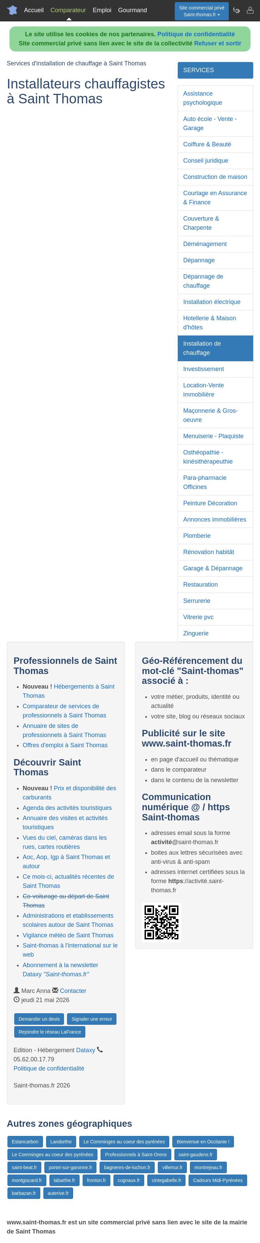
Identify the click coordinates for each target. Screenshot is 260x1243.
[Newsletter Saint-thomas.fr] (236, 10)
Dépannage (199, 260)
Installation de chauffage (202, 348)
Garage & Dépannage (212, 568)
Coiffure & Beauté (207, 144)
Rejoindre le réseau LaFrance (50, 1032)
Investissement (203, 369)
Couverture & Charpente (201, 223)
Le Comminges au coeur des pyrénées (124, 1141)
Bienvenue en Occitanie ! (203, 1141)
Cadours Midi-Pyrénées (217, 1180)
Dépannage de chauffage (203, 281)
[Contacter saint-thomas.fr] (250, 10)
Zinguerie (196, 633)
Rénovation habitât (208, 552)
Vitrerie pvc (198, 617)
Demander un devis (39, 1019)
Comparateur (68, 10)
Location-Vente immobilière (203, 390)
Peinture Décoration (210, 503)
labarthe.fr (64, 1180)
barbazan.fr (24, 1193)
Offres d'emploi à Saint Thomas (65, 745)
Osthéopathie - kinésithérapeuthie (208, 457)
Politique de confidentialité (196, 34)
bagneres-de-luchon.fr (127, 1167)
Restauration (200, 584)
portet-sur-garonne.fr (70, 1167)
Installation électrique (211, 302)
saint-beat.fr (24, 1167)
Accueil (34, 10)
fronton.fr (96, 1180)
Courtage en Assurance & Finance (215, 198)
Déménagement (204, 244)
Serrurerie (196, 600)
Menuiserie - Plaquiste (213, 436)
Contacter (73, 990)
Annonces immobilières (214, 519)
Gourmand (132, 10)
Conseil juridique (205, 160)
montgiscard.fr (27, 1180)
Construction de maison (215, 177)
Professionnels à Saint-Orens (136, 1154)
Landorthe (61, 1141)
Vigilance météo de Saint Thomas (68, 935)
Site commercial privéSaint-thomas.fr (201, 11)
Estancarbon (25, 1141)
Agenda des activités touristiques (67, 807)
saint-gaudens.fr (196, 1154)
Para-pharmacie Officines (204, 482)
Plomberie (197, 535)
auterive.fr (58, 1193)
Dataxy (85, 1050)
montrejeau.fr (208, 1167)
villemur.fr (172, 1167)
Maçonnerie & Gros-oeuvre (210, 415)
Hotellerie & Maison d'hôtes (209, 323)
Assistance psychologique (202, 98)
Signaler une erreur (91, 1019)
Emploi (102, 10)
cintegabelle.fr (166, 1180)
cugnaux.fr (129, 1180)
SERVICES (198, 70)
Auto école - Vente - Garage (210, 123)
